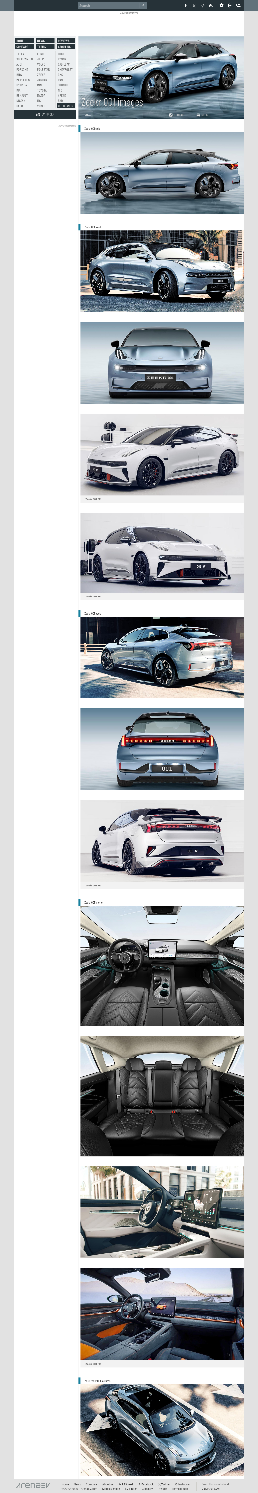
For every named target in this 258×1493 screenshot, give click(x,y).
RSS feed (127, 1484)
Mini (40, 85)
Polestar (43, 69)
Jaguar (42, 80)
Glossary (147, 1488)
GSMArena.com (211, 1488)
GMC (60, 74)
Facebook (147, 1484)
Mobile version (111, 1488)
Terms (41, 46)
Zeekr (41, 74)
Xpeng (62, 95)
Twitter (165, 1484)
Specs (202, 115)
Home (20, 40)
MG (39, 100)
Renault (22, 95)
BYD (60, 100)
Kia (18, 90)
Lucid (61, 54)
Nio (60, 90)
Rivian (62, 59)
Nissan (20, 100)
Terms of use (180, 1488)
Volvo (41, 64)
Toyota (42, 90)
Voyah (41, 106)
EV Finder (131, 1488)
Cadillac (64, 64)
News (41, 40)
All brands (65, 106)
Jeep (40, 59)
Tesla (20, 54)
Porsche (22, 69)
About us (64, 46)
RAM (60, 80)
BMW (19, 74)
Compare (177, 115)
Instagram (184, 1484)
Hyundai (22, 85)
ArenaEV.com (89, 1488)
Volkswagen (24, 59)
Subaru (63, 85)
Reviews (63, 40)
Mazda (41, 95)
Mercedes (23, 80)
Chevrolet (65, 69)
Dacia (20, 106)
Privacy (162, 1488)
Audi (19, 64)
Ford (40, 54)
